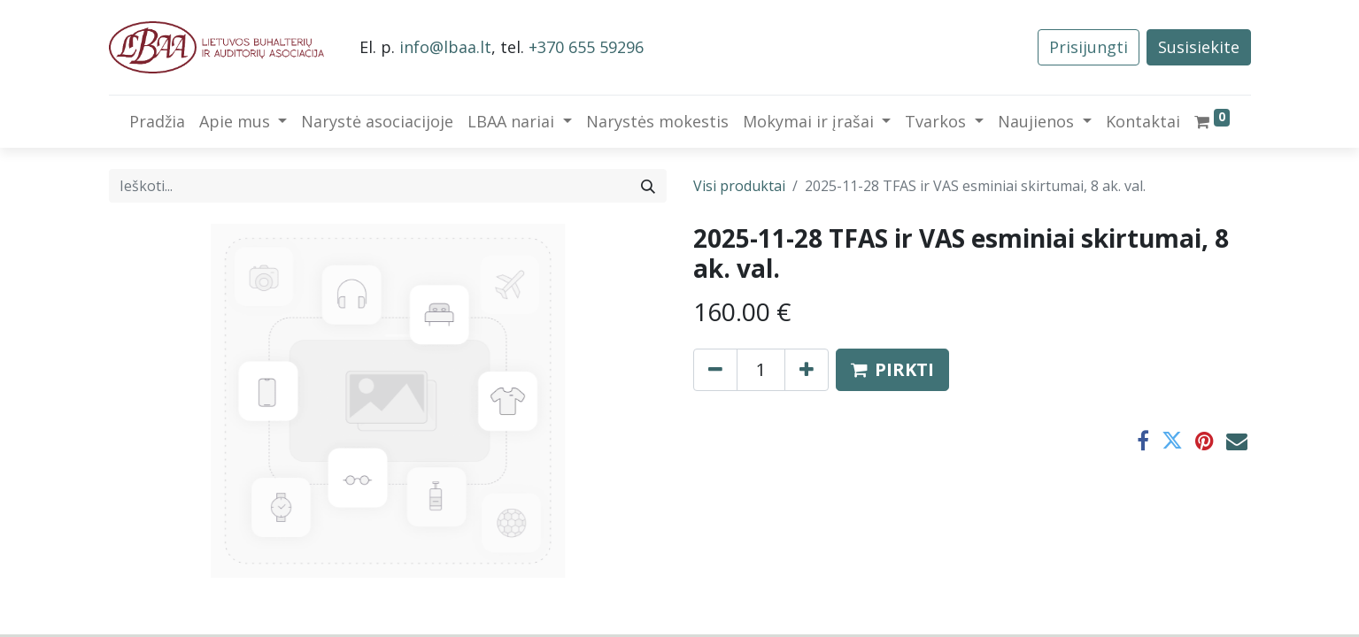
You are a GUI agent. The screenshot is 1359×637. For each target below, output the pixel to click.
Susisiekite (1198, 47)
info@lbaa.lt (445, 47)
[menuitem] (157, 122)
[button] (892, 370)
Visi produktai (739, 186)
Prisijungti (1088, 47)
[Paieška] (648, 186)
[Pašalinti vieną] (715, 370)
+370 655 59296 (586, 47)
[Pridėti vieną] (806, 370)
